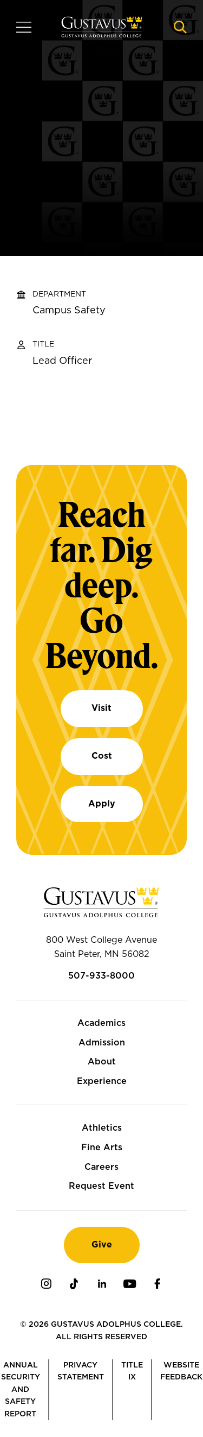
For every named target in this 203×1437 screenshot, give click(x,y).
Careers (101, 1167)
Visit (101, 708)
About (102, 1061)
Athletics (102, 1128)
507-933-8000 (101, 976)
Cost (101, 756)
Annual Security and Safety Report (20, 1390)
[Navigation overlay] (23, 27)
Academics (101, 1023)
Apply (101, 803)
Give (101, 1244)
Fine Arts (101, 1147)
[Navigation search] (180, 27)
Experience (102, 1081)
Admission (101, 1042)
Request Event (101, 1186)
